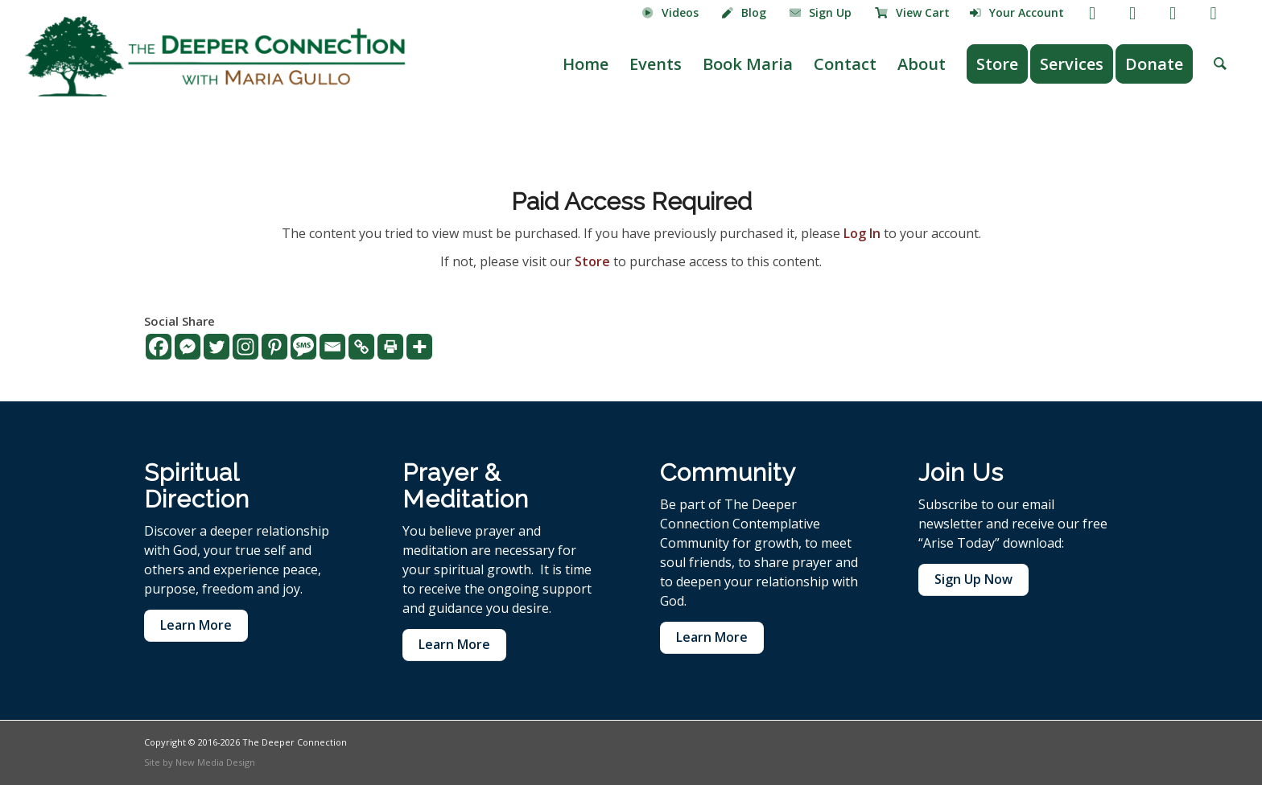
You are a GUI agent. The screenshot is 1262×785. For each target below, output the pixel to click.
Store (592, 261)
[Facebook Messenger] (187, 347)
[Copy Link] (361, 347)
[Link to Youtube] (1132, 12)
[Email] (332, 347)
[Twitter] (216, 347)
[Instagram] (245, 347)
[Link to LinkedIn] (1214, 12)
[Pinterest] (274, 347)
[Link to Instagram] (1173, 12)
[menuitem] (671, 13)
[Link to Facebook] (1092, 12)
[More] (419, 347)
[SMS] (303, 347)
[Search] (1220, 64)
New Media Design (215, 762)
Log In (862, 233)
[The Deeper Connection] (215, 56)
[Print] (390, 347)
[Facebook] (158, 347)
